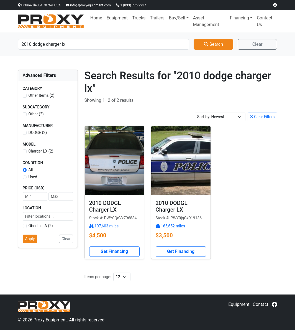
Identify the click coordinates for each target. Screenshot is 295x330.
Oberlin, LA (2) (41, 226)
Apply (30, 239)
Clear (257, 44)
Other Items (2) (42, 95)
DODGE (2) (38, 132)
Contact (260, 304)
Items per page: (97, 277)
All (31, 169)
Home (96, 18)
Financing (239, 18)
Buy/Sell (177, 18)
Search (213, 44)
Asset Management (206, 21)
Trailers (157, 18)
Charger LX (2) (41, 151)
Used (33, 177)
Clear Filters (262, 117)
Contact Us (264, 21)
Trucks (138, 18)
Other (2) (36, 114)
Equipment (117, 18)
